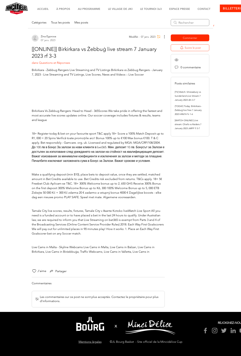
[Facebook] (205, 330)
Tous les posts (60, 22)
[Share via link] (57, 271)
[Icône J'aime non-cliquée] (34, 271)
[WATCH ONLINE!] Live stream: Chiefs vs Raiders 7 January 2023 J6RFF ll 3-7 (188, 124)
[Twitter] (224, 330)
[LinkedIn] (233, 330)
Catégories (39, 22)
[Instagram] (214, 330)
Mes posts (81, 22)
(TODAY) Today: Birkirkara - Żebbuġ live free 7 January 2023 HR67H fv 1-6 (188, 110)
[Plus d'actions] (162, 36)
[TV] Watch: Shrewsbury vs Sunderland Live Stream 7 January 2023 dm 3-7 (188, 95)
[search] (190, 22)
